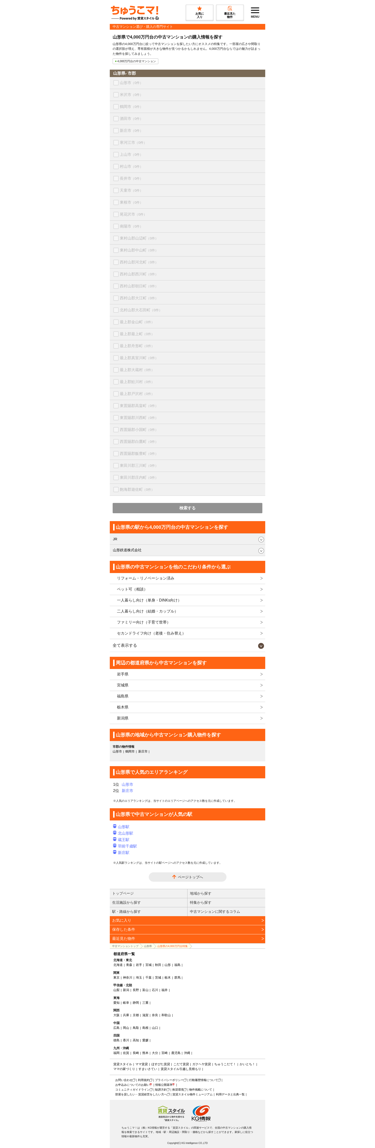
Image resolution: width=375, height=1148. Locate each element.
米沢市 (131, 95)
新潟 (126, 990)
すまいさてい (147, 1069)
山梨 (116, 990)
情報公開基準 (163, 1085)
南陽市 (131, 226)
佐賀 (126, 1053)
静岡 (136, 1002)
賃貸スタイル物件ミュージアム (192, 1094)
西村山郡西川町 (139, 274)
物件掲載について (200, 1089)
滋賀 (145, 1015)
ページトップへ (190, 877)
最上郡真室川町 (139, 358)
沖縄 (187, 1053)
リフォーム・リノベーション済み (145, 578)
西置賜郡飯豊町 (139, 453)
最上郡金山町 (137, 322)
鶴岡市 (131, 107)
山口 (155, 1028)
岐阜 (126, 1002)
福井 (164, 990)
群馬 (177, 977)
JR (115, 539)
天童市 (131, 190)
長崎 (136, 1053)
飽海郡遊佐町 (137, 489)
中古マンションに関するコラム (215, 911)
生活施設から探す (126, 902)
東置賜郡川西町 (139, 418)
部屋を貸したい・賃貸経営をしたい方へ (141, 1094)
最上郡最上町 (137, 334)
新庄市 (131, 130)
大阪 (116, 1015)
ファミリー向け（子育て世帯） (144, 622)
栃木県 (122, 707)
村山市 (131, 166)
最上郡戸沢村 (137, 394)
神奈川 (127, 977)
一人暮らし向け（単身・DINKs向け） (149, 600)
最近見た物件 (123, 938)
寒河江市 (133, 142)
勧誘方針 (161, 1089)
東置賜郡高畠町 (139, 406)
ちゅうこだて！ (225, 1064)
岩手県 (122, 674)
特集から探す (200, 902)
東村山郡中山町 (139, 250)
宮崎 (164, 1053)
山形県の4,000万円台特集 (172, 946)
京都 (136, 1015)
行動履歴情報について (203, 1080)
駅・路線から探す (126, 911)
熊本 (145, 1053)
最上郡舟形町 (137, 346)
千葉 (148, 977)
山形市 (131, 83)
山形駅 (121, 827)
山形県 (148, 946)
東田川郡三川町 (139, 465)
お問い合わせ (123, 1080)
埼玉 (139, 977)
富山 (145, 990)
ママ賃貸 (141, 1064)
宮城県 (122, 685)
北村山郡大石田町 (141, 310)
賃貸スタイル (122, 1064)
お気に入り (121, 920)
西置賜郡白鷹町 (139, 442)
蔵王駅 (121, 840)
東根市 (131, 202)
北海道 (118, 965)
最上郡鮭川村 (137, 382)
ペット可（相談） (132, 589)
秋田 (158, 965)
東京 (116, 977)
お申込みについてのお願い (132, 1085)
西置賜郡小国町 (139, 430)
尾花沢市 (133, 214)
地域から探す (200, 893)
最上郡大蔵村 (137, 370)
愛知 (116, 1002)
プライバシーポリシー (169, 1080)
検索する (187, 508)
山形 (168, 965)
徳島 (116, 1040)
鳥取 (136, 1028)
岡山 (126, 1028)
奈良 (155, 1015)
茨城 (158, 977)
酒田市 (131, 119)
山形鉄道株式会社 (127, 550)
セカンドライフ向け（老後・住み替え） (151, 633)
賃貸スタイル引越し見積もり (181, 1069)
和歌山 (166, 1015)
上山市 (131, 154)
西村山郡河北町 (139, 262)
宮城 (148, 965)
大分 (155, 1053)
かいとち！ (247, 1064)
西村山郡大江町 (139, 298)
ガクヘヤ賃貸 (201, 1064)
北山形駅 (123, 833)
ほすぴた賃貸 (160, 1064)
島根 (145, 1028)
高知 (136, 1040)
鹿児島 (176, 1053)
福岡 (116, 1053)
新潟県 (122, 718)
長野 (136, 990)
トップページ (123, 893)
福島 (177, 965)
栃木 (168, 977)
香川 (126, 1040)
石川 (155, 990)
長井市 (131, 178)
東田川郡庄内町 (139, 477)
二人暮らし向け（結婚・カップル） (147, 611)
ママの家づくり (124, 1069)
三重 (145, 1002)
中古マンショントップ (125, 946)
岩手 (139, 965)
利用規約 (143, 1080)
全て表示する (125, 645)
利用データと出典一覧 (230, 1094)
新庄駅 (121, 853)
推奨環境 (178, 1089)
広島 (116, 1028)
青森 (129, 965)
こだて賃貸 (181, 1064)
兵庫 (126, 1015)
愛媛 (145, 1040)
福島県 (122, 696)
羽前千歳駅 (125, 846)
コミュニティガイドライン (132, 1089)
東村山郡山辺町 (139, 238)
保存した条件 (123, 929)
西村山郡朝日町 (139, 286)
